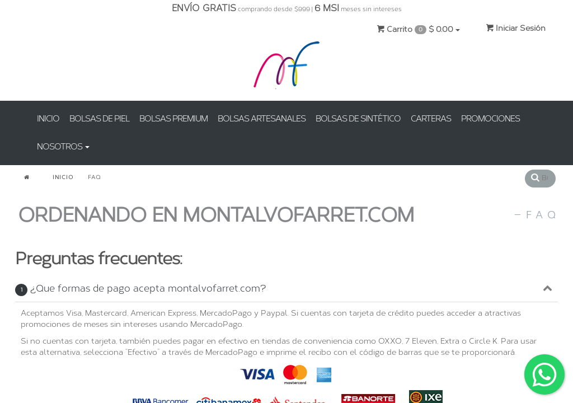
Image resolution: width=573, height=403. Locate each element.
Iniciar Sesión (516, 28)
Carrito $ (418, 29)
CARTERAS (431, 119)
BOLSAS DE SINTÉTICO (358, 119)
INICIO (48, 119)
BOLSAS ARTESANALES (262, 119)
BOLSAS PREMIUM (173, 119)
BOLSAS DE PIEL (99, 119)
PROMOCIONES (490, 119)
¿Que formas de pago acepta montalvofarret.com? (140, 288)
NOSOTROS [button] (63, 147)
